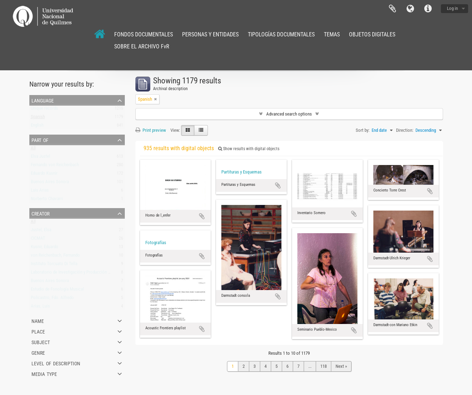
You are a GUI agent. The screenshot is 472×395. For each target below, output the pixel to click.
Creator (40, 213)
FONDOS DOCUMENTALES (143, 34)
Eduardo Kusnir (44, 174)
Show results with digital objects (248, 148)
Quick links (428, 9)
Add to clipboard (201, 216)
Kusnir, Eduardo (44, 248)
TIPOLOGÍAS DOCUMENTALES (281, 34)
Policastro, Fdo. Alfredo (52, 299)
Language (410, 9)
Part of (39, 139)
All (33, 149)
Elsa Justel (40, 157)
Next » (341, 366)
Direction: (404, 130)
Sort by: (362, 130)
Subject (40, 341)
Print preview (150, 130)
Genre (38, 352)
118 (323, 366)
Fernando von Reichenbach (55, 166)
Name (37, 320)
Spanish (38, 118)
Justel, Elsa (41, 231)
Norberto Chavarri (47, 200)
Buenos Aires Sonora (50, 183)
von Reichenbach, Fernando (55, 256)
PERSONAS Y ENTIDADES (210, 34)
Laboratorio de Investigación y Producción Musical (76, 273)
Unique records (44, 109)
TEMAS (332, 34)
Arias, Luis (40, 307)
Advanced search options (289, 114)
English (37, 126)
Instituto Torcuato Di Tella (54, 265)
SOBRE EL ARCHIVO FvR (141, 46)
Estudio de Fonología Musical (57, 290)
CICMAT (38, 239)
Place (38, 331)
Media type (44, 373)
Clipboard (392, 9)
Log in (452, 8)
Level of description (55, 363)
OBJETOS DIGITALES (372, 34)
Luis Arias (40, 191)
